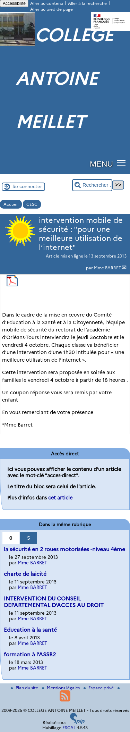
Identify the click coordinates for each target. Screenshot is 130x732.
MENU (101, 163)
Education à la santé (30, 629)
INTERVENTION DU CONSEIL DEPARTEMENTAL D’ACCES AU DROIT (54, 601)
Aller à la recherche (87, 3)
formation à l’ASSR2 (30, 654)
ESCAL (69, 727)
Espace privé (99, 687)
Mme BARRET (107, 267)
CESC (31, 204)
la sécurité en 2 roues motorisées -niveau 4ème (64, 549)
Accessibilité (14, 3)
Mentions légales (61, 687)
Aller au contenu (46, 3)
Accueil (10, 204)
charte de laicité (25, 574)
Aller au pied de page (51, 9)
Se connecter (27, 186)
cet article (60, 498)
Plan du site (25, 687)
